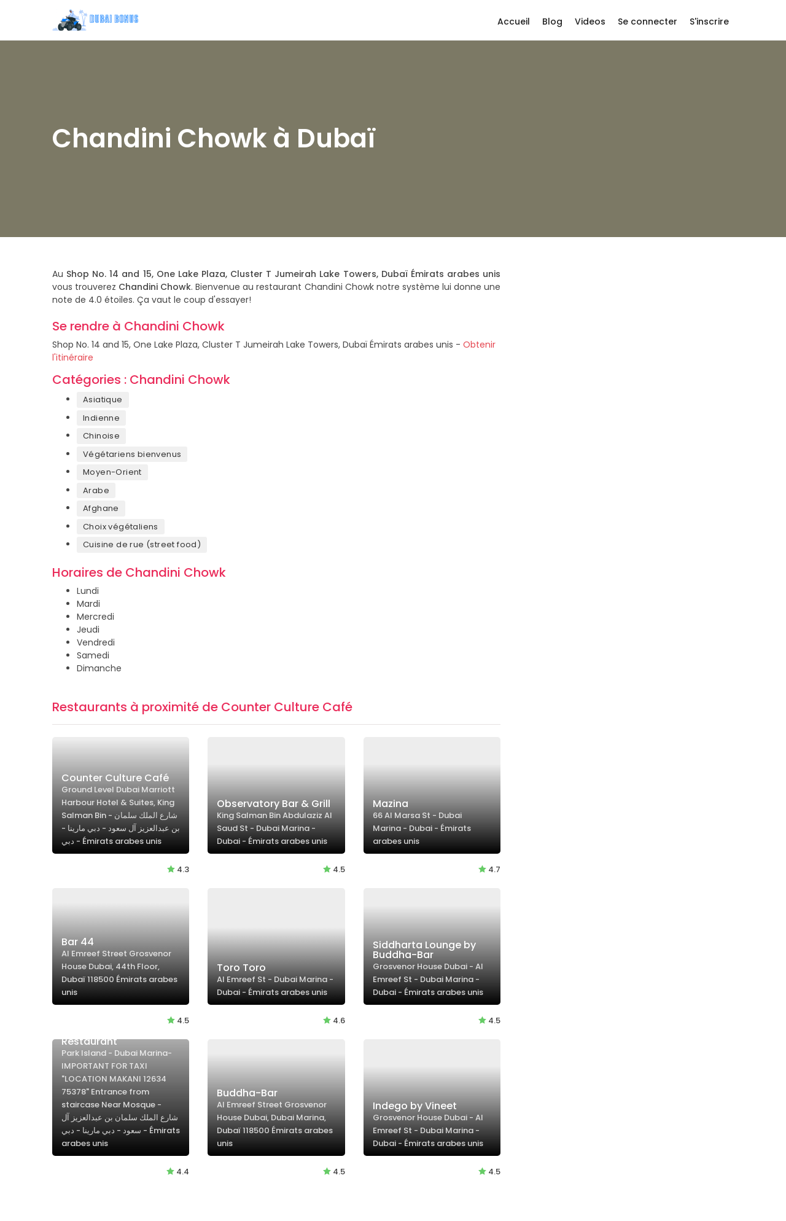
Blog (552, 21)
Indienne (101, 418)
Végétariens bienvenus (132, 454)
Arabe (96, 490)
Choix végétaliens (120, 526)
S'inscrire (709, 21)
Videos (590, 21)
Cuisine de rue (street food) (142, 544)
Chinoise (101, 436)
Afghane (101, 508)
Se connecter (647, 21)
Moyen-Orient (112, 472)
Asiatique (103, 399)
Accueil (513, 21)
